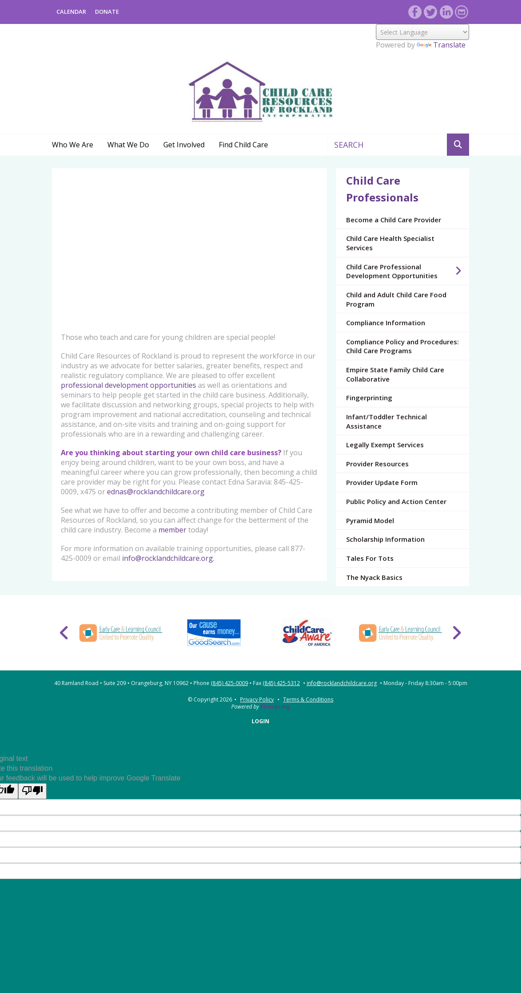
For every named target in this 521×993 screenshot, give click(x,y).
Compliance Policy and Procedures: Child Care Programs (402, 346)
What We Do (128, 145)
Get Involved (184, 145)
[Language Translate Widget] (422, 32)
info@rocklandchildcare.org (342, 683)
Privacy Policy (257, 699)
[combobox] (387, 145)
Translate (441, 45)
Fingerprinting (369, 397)
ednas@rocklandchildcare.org (156, 491)
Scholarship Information (385, 539)
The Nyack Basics (374, 577)
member (172, 530)
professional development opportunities (128, 385)
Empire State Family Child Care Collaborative (395, 374)
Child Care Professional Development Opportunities (407, 271)
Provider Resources (377, 463)
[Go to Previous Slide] (64, 633)
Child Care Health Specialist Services (390, 243)
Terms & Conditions (308, 699)
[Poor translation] (32, 791)
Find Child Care (243, 145)
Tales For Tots (370, 558)
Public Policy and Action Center (396, 501)
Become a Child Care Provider (393, 219)
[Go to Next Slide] (456, 633)
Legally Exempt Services (385, 444)
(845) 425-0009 (229, 683)
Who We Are (72, 145)
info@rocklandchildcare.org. (168, 558)
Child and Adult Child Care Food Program (396, 299)
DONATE (107, 12)
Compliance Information (385, 322)
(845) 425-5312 (281, 683)
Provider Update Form (382, 482)
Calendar (71, 12)
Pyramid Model (370, 520)
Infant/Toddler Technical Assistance (386, 421)
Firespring (275, 706)
